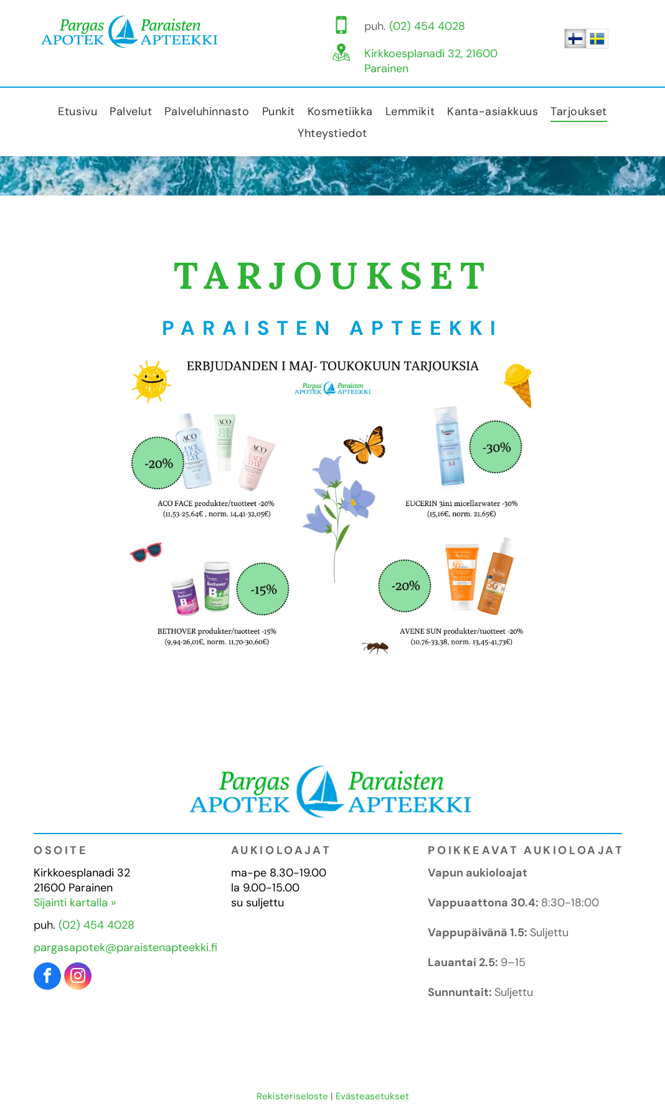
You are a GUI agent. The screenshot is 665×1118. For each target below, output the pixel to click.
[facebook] (47, 977)
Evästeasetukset (372, 1096)
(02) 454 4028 (427, 26)
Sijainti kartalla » (75, 902)
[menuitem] (77, 111)
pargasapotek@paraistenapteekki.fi (125, 947)
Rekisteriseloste (292, 1096)
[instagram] (78, 977)
